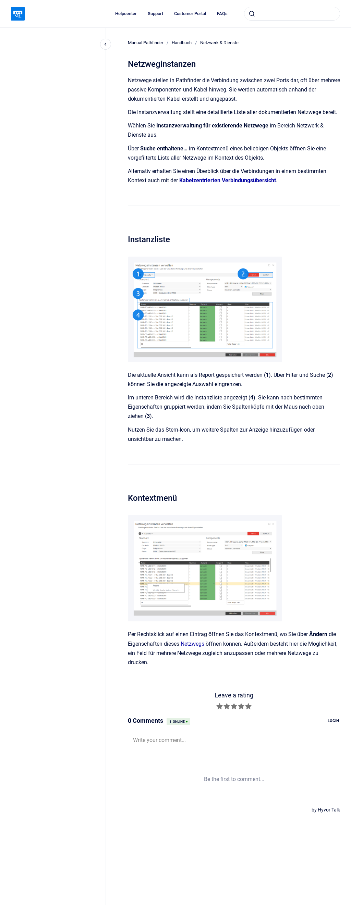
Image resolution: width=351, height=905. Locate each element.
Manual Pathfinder (145, 42)
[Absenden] (251, 13)
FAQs (222, 13)
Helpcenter (126, 13)
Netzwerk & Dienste (219, 42)
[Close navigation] (105, 44)
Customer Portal (190, 13)
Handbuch (182, 42)
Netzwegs (192, 644)
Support (155, 13)
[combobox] (292, 13)
